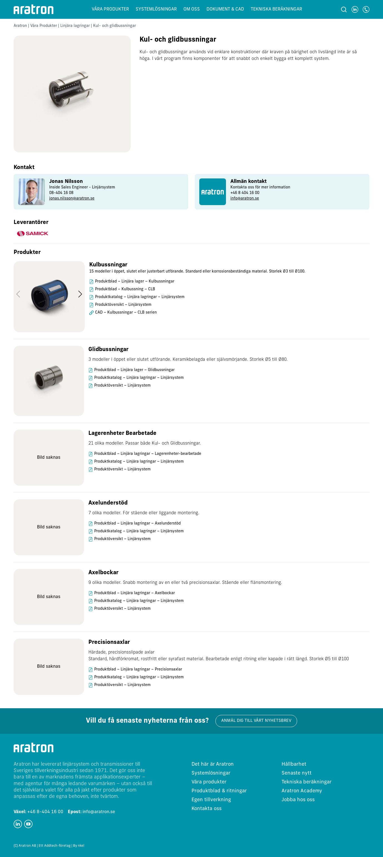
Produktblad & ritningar (219, 791)
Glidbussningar (108, 349)
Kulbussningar (108, 265)
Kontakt (24, 167)
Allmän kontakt (248, 181)
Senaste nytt (297, 773)
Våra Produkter (43, 26)
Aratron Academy (302, 791)
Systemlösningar (156, 9)
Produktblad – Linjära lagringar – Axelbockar (134, 593)
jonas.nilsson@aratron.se (71, 198)
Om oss (191, 9)
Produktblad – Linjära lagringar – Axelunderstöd (137, 523)
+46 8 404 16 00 (244, 193)
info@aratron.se (244, 198)
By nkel (78, 846)
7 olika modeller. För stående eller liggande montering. (143, 513)
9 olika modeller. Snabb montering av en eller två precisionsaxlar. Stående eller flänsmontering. (185, 583)
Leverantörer (31, 222)
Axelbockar (103, 573)
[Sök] (343, 9)
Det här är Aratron (213, 764)
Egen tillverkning (211, 800)
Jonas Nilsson (66, 181)
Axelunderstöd (108, 503)
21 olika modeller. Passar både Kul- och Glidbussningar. (144, 443)
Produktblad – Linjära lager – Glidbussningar (134, 370)
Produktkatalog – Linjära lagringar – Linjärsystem (140, 297)
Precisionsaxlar (109, 642)
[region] (191, 300)
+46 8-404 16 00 (38, 812)
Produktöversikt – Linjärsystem (123, 305)
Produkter (27, 252)
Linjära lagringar (75, 26)
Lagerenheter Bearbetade (122, 433)
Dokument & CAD (225, 9)
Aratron (20, 26)
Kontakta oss (207, 808)
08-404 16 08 (61, 193)
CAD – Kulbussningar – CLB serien (126, 313)
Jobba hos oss (298, 800)
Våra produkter (110, 9)
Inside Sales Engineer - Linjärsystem (82, 187)
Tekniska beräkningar (276, 9)
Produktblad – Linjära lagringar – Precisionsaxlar (138, 669)
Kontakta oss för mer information (260, 187)
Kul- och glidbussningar (178, 40)
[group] (101, 192)
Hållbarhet (294, 764)
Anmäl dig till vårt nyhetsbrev (256, 721)
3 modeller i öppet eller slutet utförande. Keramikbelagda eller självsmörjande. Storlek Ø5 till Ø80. (188, 359)
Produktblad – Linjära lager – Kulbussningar (134, 281)
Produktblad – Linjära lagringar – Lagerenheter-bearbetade (147, 454)
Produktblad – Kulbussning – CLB (125, 289)
